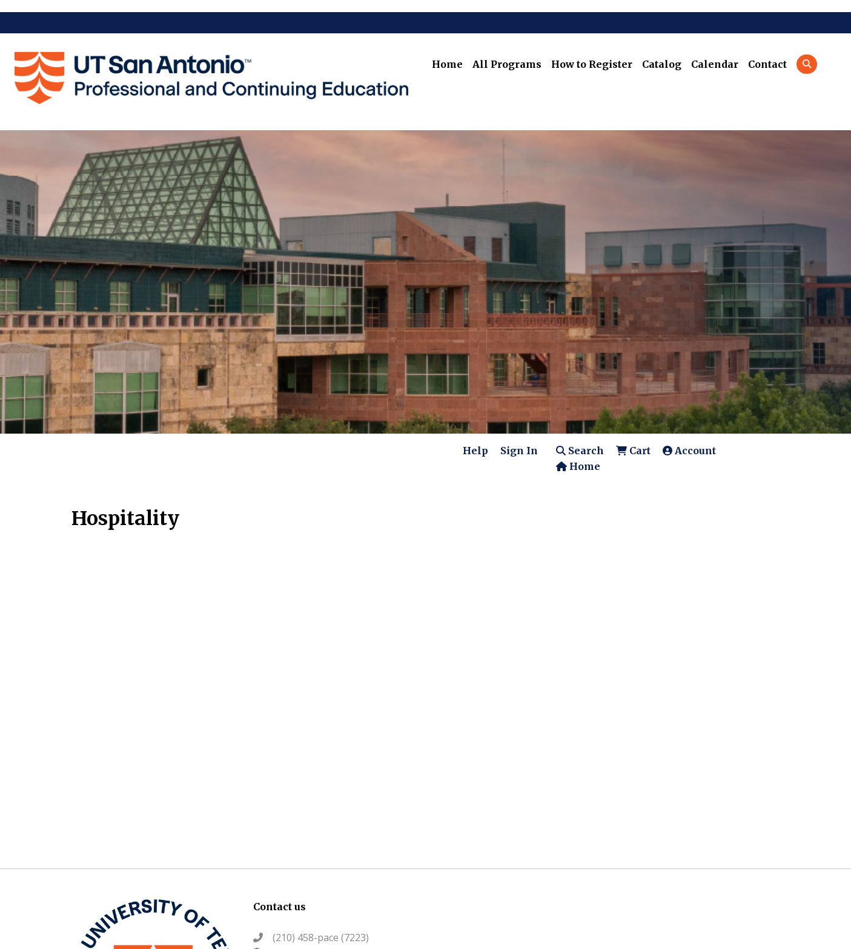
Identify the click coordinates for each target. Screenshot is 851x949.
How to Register (591, 64)
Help (475, 451)
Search (580, 451)
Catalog (661, 64)
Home (447, 64)
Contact (767, 64)
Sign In (519, 451)
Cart (633, 451)
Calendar (714, 64)
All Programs (506, 64)
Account (689, 451)
